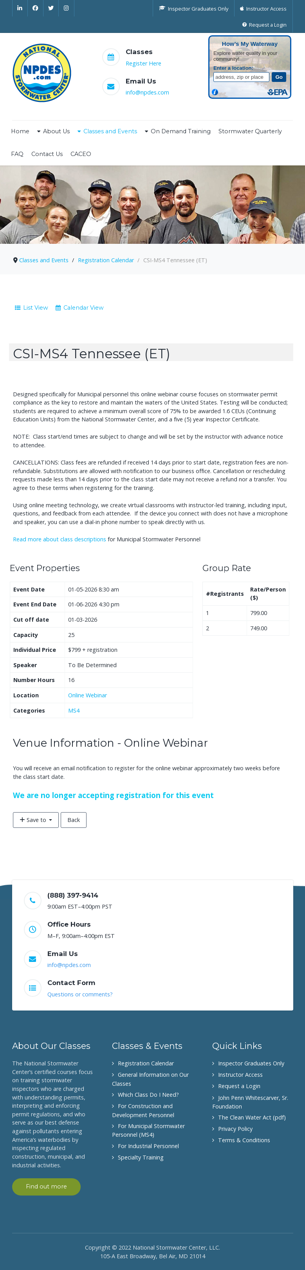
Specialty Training (141, 1157)
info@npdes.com (147, 92)
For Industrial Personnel (148, 1146)
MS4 (73, 710)
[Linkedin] (20, 8)
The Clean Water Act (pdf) (252, 1117)
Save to (34, 820)
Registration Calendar (146, 1063)
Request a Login (239, 1086)
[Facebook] (35, 8)
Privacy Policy (235, 1128)
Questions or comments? (80, 994)
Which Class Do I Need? (148, 1094)
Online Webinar (87, 695)
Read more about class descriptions (59, 539)
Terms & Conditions (244, 1140)
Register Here (143, 63)
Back (73, 820)
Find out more (46, 1186)
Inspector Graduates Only (251, 1063)
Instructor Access (240, 1074)
